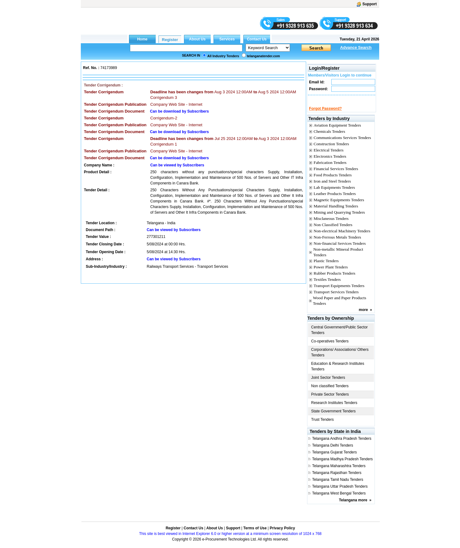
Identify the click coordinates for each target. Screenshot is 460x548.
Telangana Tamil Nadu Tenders (337, 485)
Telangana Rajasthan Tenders (336, 478)
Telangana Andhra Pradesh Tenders (341, 444)
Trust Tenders (322, 425)
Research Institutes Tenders (334, 408)
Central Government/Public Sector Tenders (339, 336)
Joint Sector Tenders (328, 383)
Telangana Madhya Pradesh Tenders (342, 464)
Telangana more (353, 506)
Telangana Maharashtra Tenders (339, 471)
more (363, 315)
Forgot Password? (325, 114)
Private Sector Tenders (330, 400)
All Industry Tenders (223, 56)
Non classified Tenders (330, 391)
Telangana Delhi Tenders (332, 451)
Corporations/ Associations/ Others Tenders (340, 358)
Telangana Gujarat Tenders (334, 458)
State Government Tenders (333, 417)
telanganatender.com (263, 56)
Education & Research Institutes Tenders (337, 372)
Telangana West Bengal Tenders (339, 499)
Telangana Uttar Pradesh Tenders (340, 492)
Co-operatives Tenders (330, 347)
